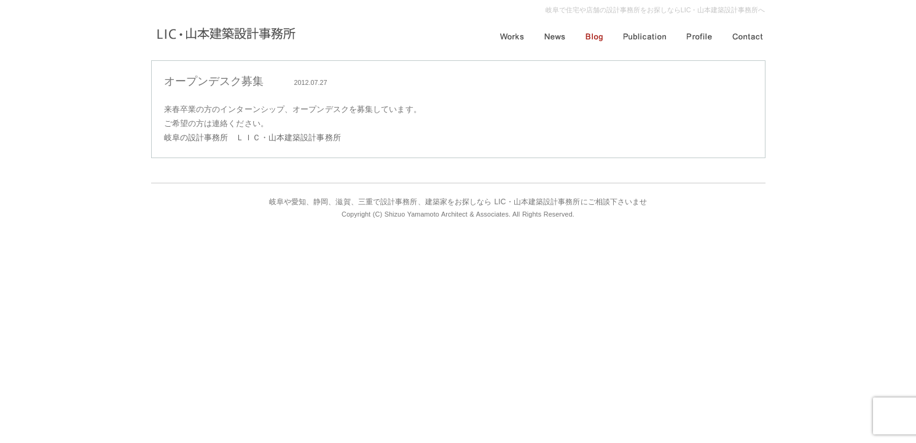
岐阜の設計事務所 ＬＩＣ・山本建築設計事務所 (252, 137)
